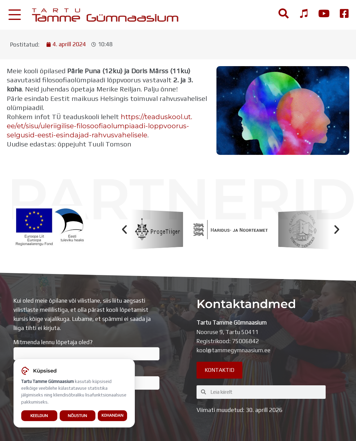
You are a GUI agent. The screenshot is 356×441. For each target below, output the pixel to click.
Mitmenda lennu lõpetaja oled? (86, 349)
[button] (124, 229)
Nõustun (77, 416)
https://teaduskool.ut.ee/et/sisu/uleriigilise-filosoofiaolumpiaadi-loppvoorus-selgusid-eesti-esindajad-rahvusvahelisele (99, 125)
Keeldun (39, 416)
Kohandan (112, 416)
